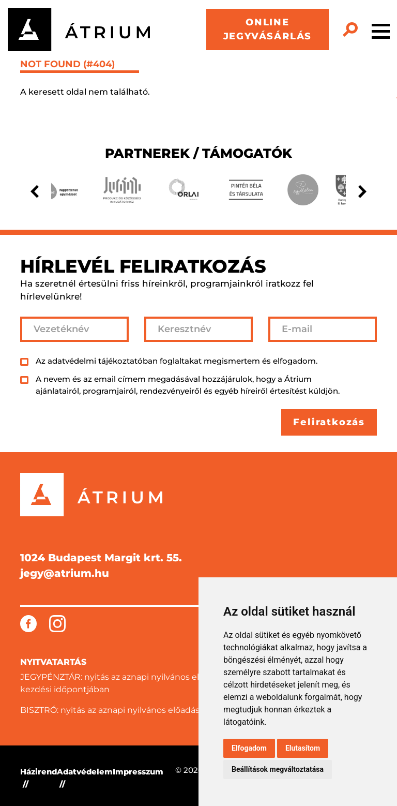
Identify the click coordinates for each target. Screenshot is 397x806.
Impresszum (138, 772)
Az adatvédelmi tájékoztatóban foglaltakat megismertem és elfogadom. (176, 361)
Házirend (38, 772)
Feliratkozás (329, 422)
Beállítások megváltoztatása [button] (278, 769)
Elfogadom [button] (249, 748)
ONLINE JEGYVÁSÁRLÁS (267, 29)
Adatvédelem (85, 772)
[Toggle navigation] (380, 29)
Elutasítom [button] (302, 748)
